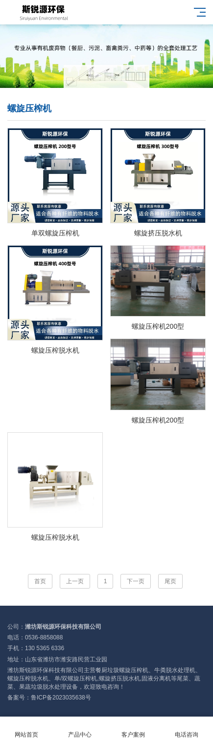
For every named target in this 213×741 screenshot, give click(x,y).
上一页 (75, 581)
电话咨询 (186, 729)
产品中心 (80, 729)
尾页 (170, 581)
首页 (40, 581)
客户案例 (133, 729)
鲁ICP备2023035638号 (61, 697)
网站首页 (26, 729)
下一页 (135, 581)
